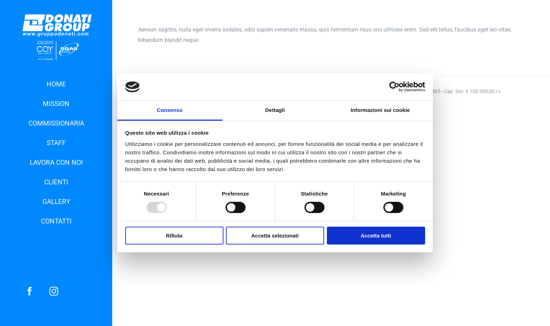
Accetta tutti (376, 236)
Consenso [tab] (169, 110)
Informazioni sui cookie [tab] (380, 110)
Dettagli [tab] (275, 110)
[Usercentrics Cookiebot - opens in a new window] (394, 87)
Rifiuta (174, 236)
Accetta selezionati (275, 236)
